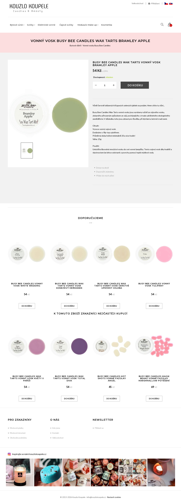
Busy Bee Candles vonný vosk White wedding (27, 284)
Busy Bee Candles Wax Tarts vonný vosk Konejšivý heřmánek (69, 285)
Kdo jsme (56, 428)
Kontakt (55, 433)
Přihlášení (154, 3)
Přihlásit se (99, 428)
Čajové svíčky (66, 25)
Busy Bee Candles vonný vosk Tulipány (154, 284)
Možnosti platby (16, 428)
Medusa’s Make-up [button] (87, 25)
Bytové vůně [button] (16, 25)
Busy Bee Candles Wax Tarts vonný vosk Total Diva (69, 378)
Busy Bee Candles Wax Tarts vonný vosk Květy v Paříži (27, 378)
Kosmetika (106, 25)
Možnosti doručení (17, 433)
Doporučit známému (105, 171)
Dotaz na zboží (102, 167)
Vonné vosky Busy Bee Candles (96, 45)
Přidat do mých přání (105, 175)
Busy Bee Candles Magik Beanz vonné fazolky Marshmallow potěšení (154, 378)
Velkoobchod (137, 3)
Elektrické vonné (46, 25)
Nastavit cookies (114, 497)
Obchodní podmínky (18, 438)
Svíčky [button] (30, 25)
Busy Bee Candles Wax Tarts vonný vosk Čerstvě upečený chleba (111, 285)
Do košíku (135, 85)
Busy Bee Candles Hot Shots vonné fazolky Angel (112, 378)
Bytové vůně (75, 45)
